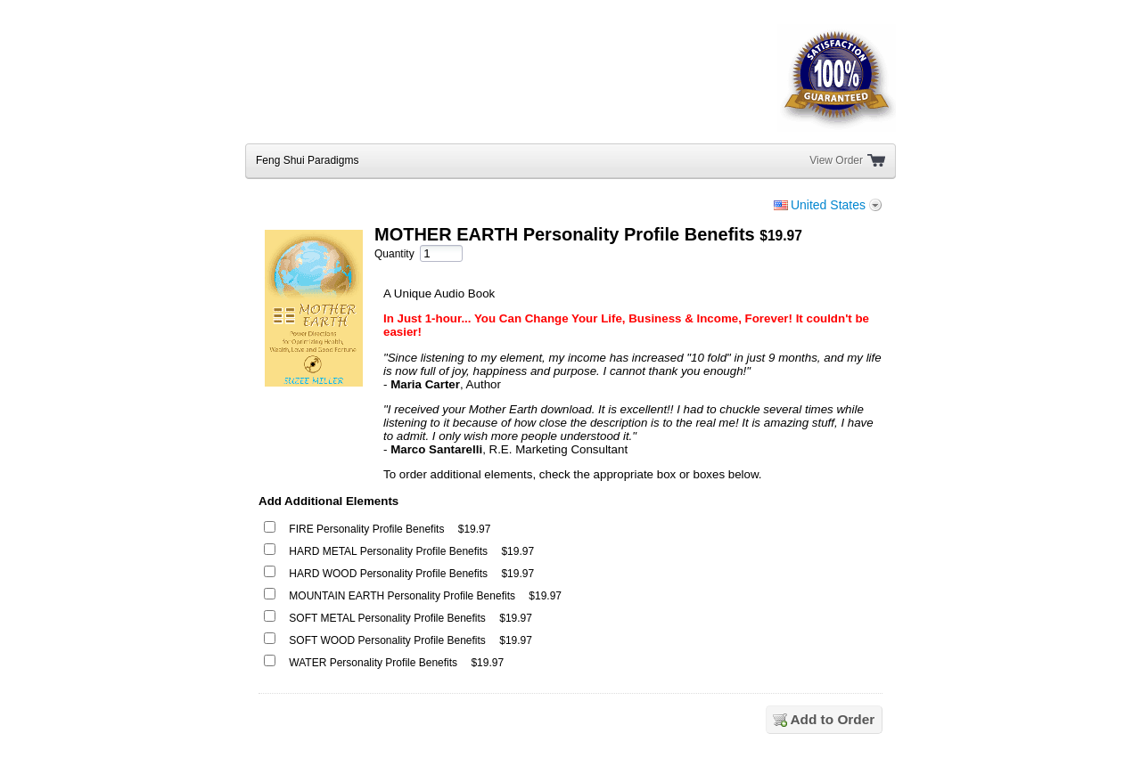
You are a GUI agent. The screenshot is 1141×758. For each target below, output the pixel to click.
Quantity (394, 254)
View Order (836, 160)
